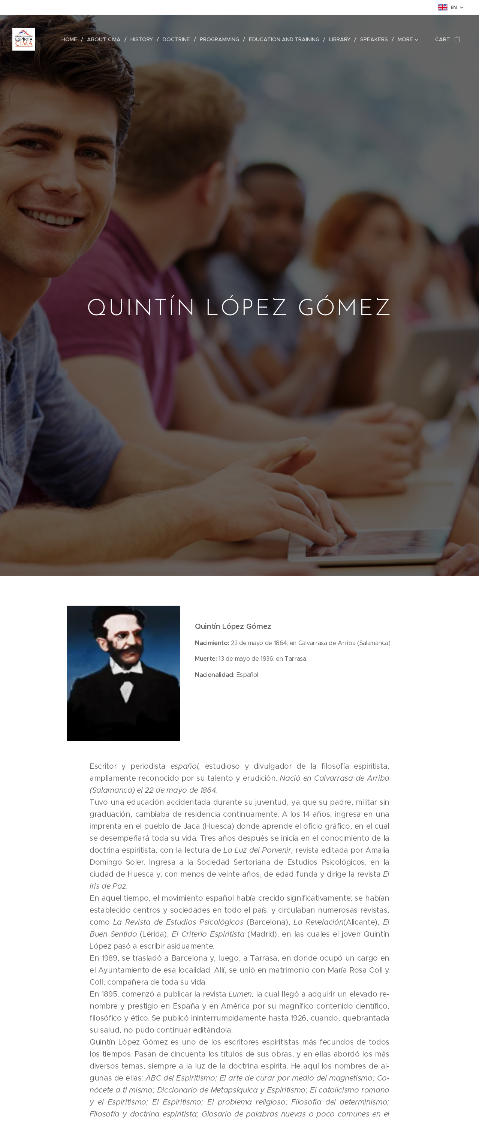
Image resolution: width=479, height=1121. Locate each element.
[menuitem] (72, 39)
